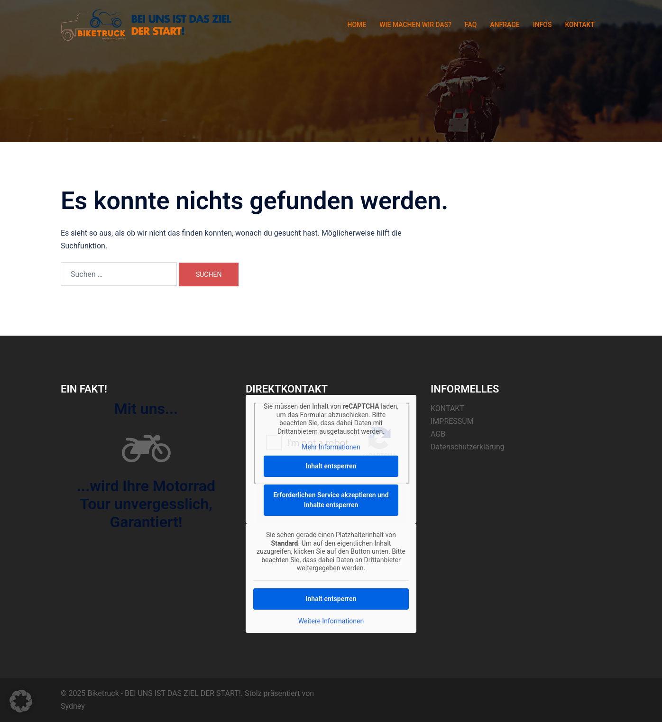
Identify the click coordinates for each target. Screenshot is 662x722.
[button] (21, 701)
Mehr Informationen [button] (331, 447)
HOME (356, 24)
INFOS (542, 24)
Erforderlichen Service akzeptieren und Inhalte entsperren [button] (330, 500)
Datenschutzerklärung (468, 446)
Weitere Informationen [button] (331, 620)
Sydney (73, 706)
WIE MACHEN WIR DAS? (415, 24)
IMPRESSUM (452, 421)
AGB (438, 434)
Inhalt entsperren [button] (331, 466)
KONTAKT (580, 24)
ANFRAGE (504, 24)
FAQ (471, 24)
